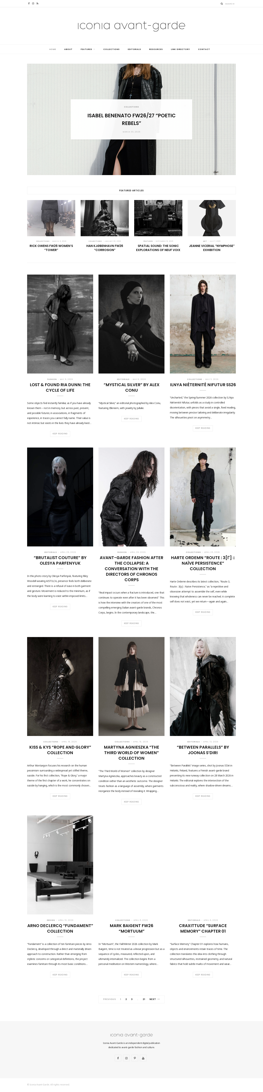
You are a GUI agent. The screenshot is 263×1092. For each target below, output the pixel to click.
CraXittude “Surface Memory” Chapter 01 (203, 929)
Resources (156, 49)
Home (52, 49)
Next (155, 999)
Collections (111, 49)
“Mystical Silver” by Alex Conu (132, 387)
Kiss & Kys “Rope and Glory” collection (60, 750)
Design (51, 920)
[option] (131, 119)
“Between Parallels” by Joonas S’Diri (203, 750)
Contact (204, 49)
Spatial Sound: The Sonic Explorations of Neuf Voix (158, 248)
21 (144, 999)
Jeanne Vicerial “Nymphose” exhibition (212, 248)
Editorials (134, 49)
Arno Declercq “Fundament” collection (60, 929)
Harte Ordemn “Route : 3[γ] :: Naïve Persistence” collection (203, 563)
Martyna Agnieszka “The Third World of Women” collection (131, 753)
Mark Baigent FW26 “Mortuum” (131, 929)
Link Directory (180, 49)
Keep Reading (60, 434)
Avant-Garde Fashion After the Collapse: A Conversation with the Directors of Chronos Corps (131, 569)
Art (205, 241)
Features (86, 49)
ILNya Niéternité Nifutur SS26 (203, 385)
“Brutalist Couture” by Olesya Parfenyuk (60, 560)
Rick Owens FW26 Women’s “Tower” (51, 248)
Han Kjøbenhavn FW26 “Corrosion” (104, 248)
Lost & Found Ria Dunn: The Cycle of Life (60, 387)
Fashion (52, 379)
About (68, 49)
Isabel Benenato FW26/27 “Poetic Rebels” (131, 119)
